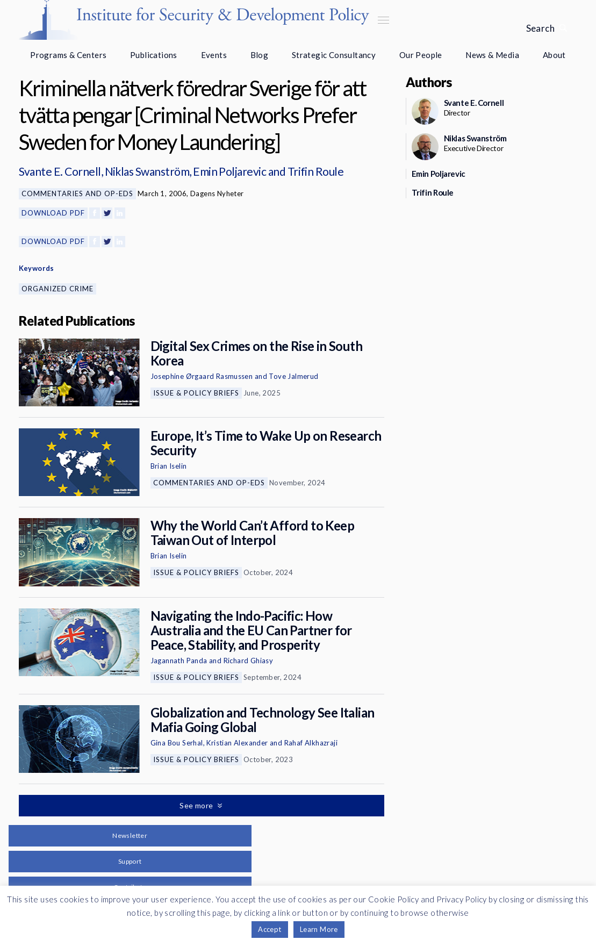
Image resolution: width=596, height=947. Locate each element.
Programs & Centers (68, 55)
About (554, 55)
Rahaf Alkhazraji (311, 742)
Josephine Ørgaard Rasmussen (201, 376)
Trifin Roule (316, 171)
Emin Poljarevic (229, 171)
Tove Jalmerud (293, 376)
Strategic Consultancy (334, 55)
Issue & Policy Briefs (196, 393)
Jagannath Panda (178, 660)
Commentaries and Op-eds (77, 193)
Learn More (319, 929)
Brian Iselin (168, 466)
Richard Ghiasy (249, 660)
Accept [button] (269, 929)
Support (130, 861)
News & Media (492, 55)
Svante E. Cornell (60, 171)
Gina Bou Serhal (176, 742)
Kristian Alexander (237, 742)
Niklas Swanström (147, 171)
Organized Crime (57, 288)
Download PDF (53, 213)
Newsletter (129, 835)
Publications (153, 55)
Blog (259, 55)
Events (214, 55)
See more (197, 805)
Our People (420, 55)
